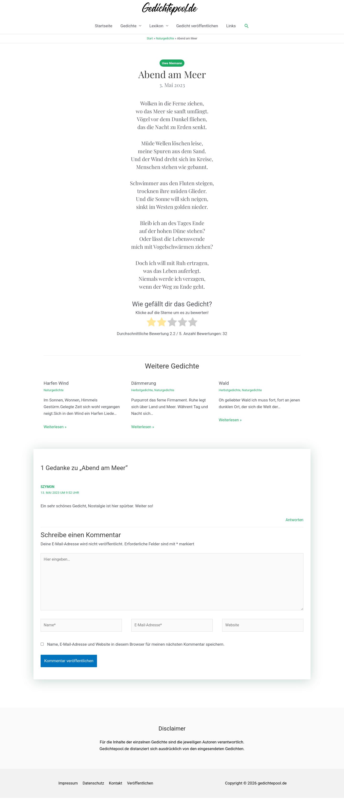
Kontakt (118, 786)
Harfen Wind (57, 383)
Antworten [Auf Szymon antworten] (294, 519)
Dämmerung (144, 383)
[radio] (151, 323)
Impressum (67, 786)
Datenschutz (94, 786)
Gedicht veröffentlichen (197, 25)
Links (231, 25)
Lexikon (156, 25)
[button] (246, 25)
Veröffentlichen (143, 786)
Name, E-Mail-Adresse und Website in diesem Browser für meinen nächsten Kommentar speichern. (136, 647)
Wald (224, 383)
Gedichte (128, 25)
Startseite (103, 25)
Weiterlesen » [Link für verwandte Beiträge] (56, 426)
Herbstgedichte (142, 390)
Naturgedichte (54, 390)
